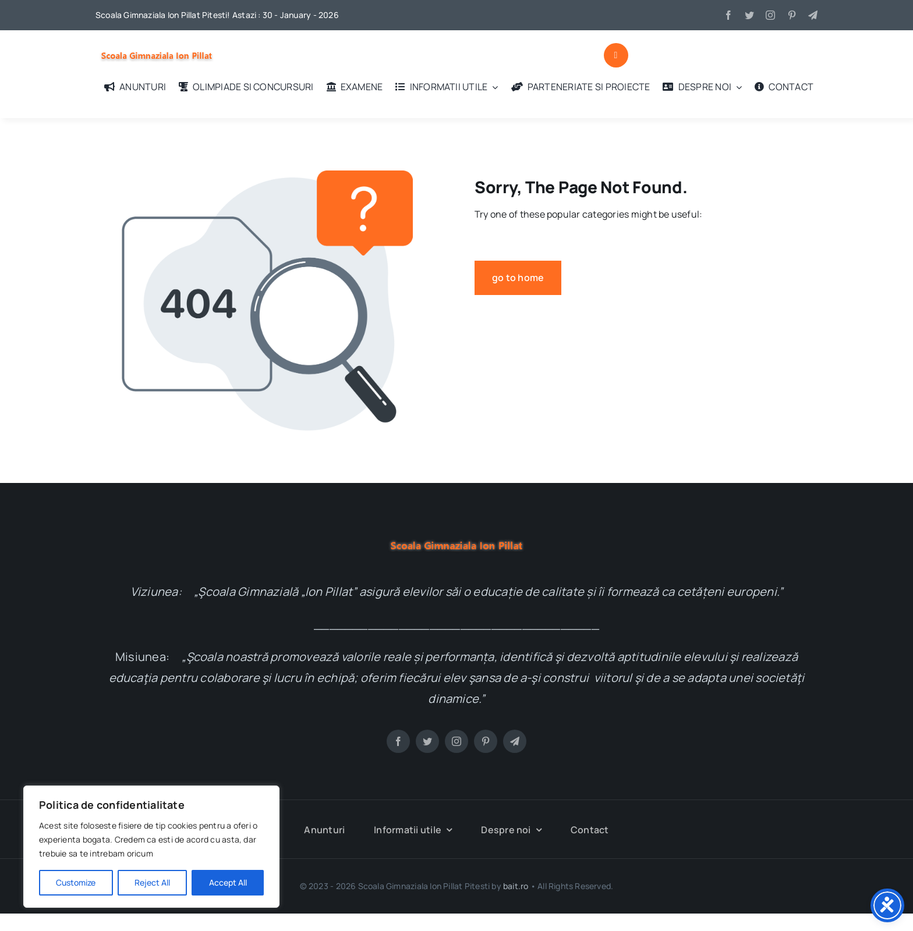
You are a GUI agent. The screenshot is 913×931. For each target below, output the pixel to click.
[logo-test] (156, 46)
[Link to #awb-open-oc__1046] (616, 55)
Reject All (152, 882)
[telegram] (813, 15)
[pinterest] (792, 15)
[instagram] (770, 15)
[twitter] (749, 15)
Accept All (228, 882)
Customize (75, 882)
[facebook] (728, 15)
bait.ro (515, 885)
